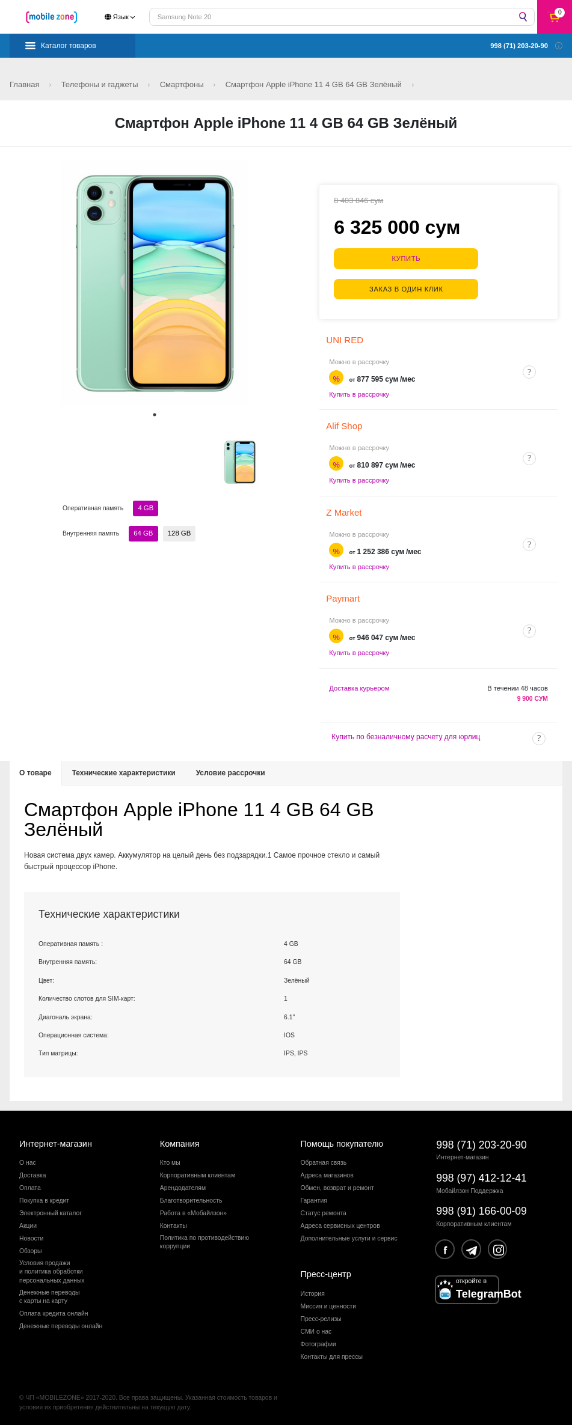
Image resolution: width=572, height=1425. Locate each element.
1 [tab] (155, 415)
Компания (180, 1142)
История (313, 1292)
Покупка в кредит (44, 1199)
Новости (31, 1237)
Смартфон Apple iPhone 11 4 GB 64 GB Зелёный (315, 84)
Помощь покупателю (342, 1142)
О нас (27, 1161)
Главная (26, 84)
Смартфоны (183, 84)
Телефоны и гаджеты (100, 84)
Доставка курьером (359, 686)
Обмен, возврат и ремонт (337, 1186)
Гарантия (314, 1199)
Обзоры (30, 1249)
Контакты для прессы (332, 1355)
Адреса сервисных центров (340, 1224)
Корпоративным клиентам (197, 1174)
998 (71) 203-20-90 (481, 1143)
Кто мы (170, 1161)
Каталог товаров (68, 45)
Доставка (32, 1174)
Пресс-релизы (321, 1317)
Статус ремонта (323, 1212)
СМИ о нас (316, 1329)
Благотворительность (191, 1199)
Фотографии (318, 1342)
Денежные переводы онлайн (60, 1324)
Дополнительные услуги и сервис (349, 1237)
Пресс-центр (326, 1273)
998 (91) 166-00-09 (481, 1210)
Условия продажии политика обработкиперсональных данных (52, 1271)
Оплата (30, 1186)
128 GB (178, 533)
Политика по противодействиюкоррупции (204, 1240)
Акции (28, 1224)
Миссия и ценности (329, 1304)
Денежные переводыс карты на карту (49, 1294)
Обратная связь (324, 1161)
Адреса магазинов (327, 1174)
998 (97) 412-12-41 (481, 1177)
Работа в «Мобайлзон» (193, 1212)
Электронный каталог (50, 1212)
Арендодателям (183, 1186)
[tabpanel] (154, 283)
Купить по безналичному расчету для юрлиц (405, 735)
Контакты (173, 1224)
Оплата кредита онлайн (53, 1312)
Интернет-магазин (55, 1142)
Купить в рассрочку (359, 392)
